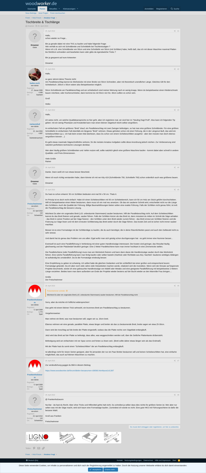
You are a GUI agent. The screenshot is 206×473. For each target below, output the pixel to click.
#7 (178, 361)
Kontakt (120, 460)
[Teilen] (174, 31)
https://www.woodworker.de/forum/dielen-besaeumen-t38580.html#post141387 (79, 370)
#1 (178, 31)
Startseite (31, 9)
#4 (178, 167)
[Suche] (175, 8)
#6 (178, 286)
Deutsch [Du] (32, 460)
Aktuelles (53, 9)
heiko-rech (35, 83)
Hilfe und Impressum (163, 460)
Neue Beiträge (30, 13)
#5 (178, 190)
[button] (59, 8)
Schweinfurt (38, 215)
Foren (42, 9)
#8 (178, 395)
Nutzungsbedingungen (133, 460)
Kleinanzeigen (69, 9)
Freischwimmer (34, 204)
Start (174, 460)
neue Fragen (43, 13)
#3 (178, 110)
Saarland (39, 95)
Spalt (41, 314)
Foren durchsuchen (57, 13)
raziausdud (35, 124)
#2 (178, 69)
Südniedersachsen (36, 138)
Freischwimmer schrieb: (56, 291)
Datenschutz (148, 460)
